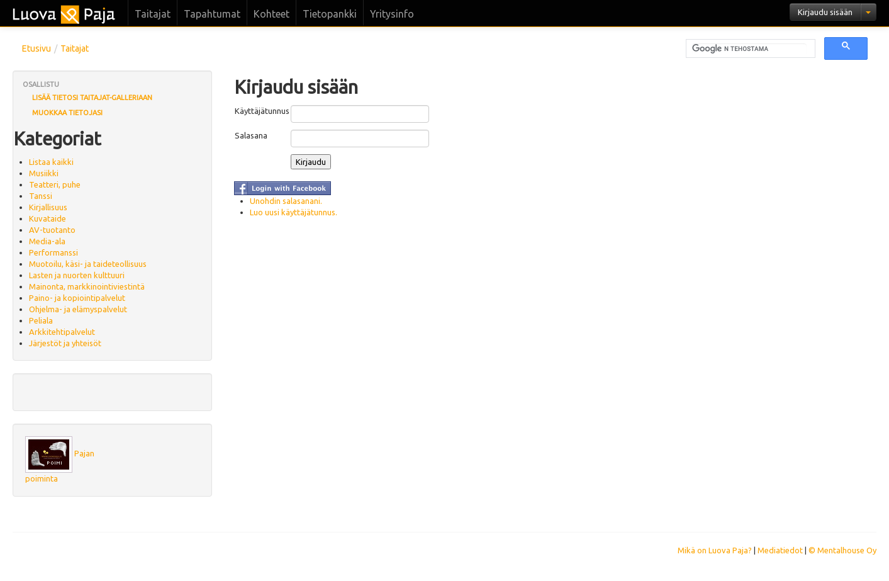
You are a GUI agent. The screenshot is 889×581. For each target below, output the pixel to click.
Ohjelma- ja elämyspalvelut (78, 309)
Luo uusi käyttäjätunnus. (293, 212)
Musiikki (44, 173)
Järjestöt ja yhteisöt (65, 343)
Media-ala (47, 241)
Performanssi (53, 252)
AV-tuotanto (52, 229)
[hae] (749, 49)
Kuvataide (47, 218)
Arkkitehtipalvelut (62, 331)
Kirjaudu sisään (825, 12)
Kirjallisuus (48, 207)
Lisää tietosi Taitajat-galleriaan (92, 97)
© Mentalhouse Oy (842, 550)
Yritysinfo (392, 14)
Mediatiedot (780, 550)
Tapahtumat (212, 14)
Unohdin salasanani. (286, 200)
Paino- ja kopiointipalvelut (77, 297)
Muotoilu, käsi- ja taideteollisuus (88, 263)
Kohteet (271, 14)
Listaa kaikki (51, 161)
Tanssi (40, 195)
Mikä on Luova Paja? (715, 550)
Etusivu (36, 48)
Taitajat (153, 14)
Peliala (41, 320)
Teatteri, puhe (55, 184)
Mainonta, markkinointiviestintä (87, 286)
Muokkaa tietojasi (67, 112)
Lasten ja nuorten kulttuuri (77, 275)
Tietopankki (330, 14)
